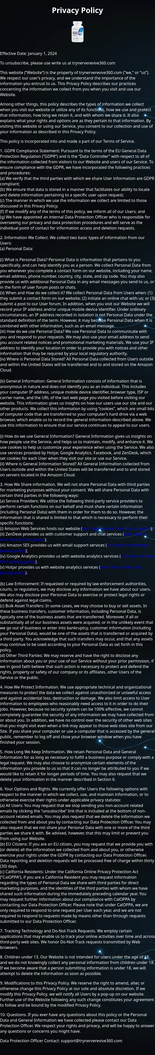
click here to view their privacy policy (116, 528)
